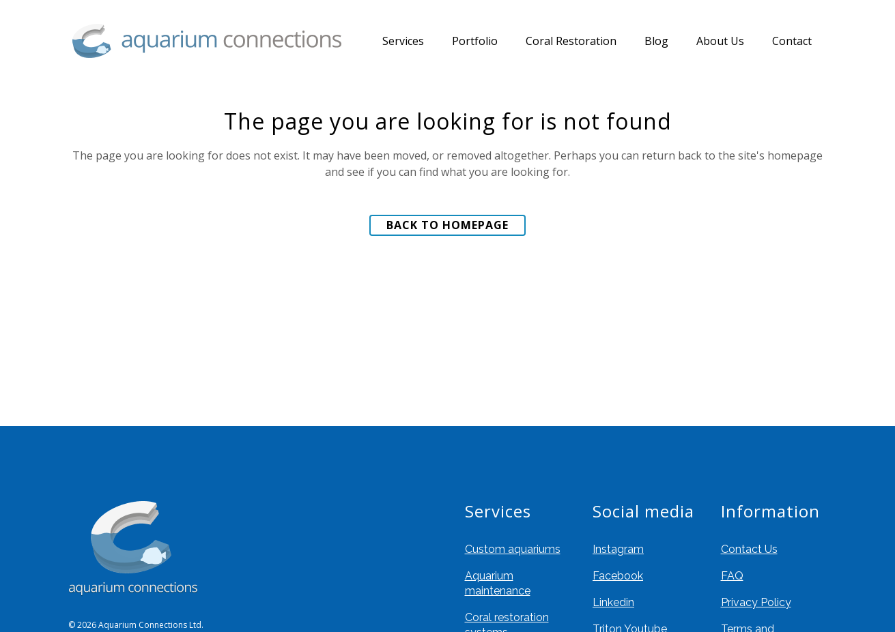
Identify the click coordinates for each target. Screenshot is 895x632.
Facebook (618, 575)
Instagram (618, 549)
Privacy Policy (756, 602)
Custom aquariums (512, 549)
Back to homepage (447, 224)
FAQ (732, 575)
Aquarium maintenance (497, 583)
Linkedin (613, 602)
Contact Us (749, 549)
